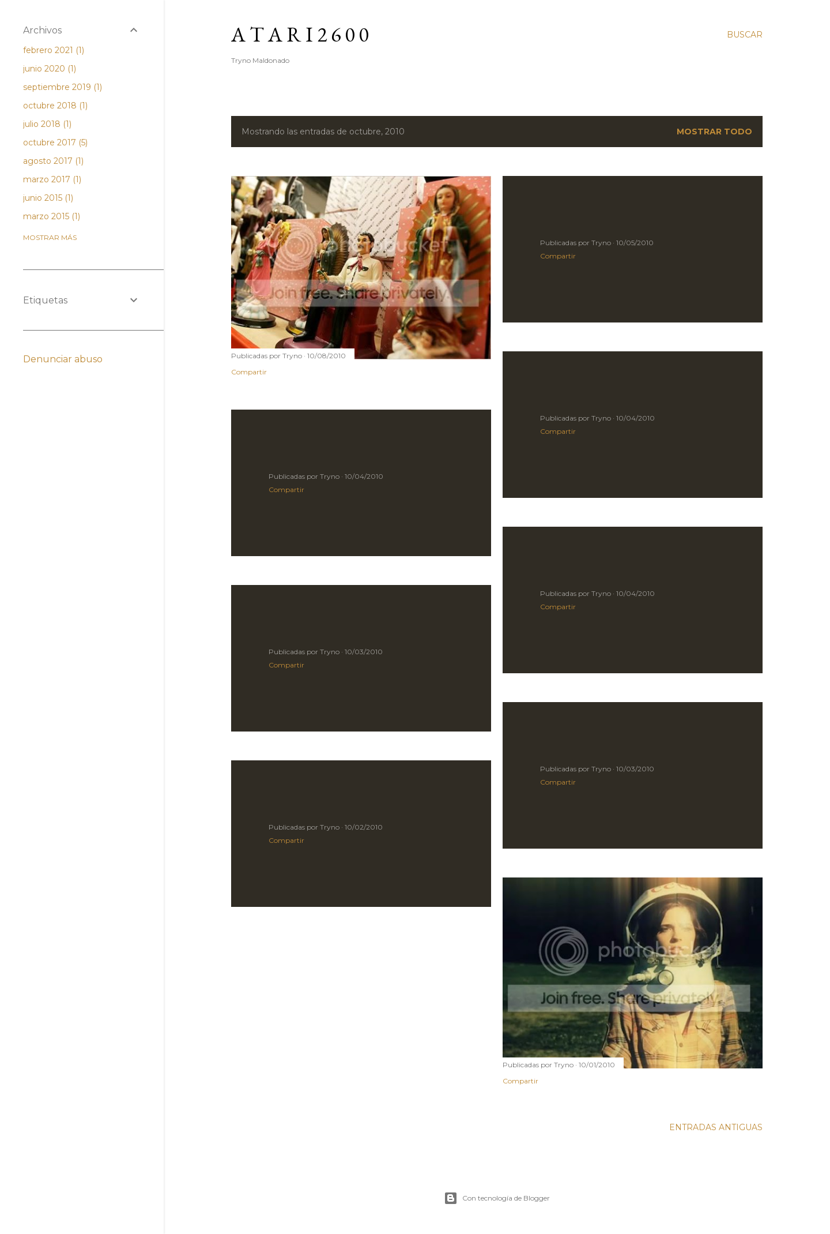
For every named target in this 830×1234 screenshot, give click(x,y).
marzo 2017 (52, 179)
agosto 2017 (53, 161)
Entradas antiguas (716, 1127)
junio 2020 (49, 68)
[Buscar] (745, 34)
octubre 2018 (55, 105)
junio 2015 (48, 198)
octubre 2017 (55, 142)
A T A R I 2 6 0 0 (299, 34)
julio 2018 (47, 124)
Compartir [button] (249, 371)
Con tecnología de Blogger (497, 1198)
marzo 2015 (51, 216)
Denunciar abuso (63, 359)
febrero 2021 (53, 50)
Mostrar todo (714, 131)
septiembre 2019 (62, 87)
